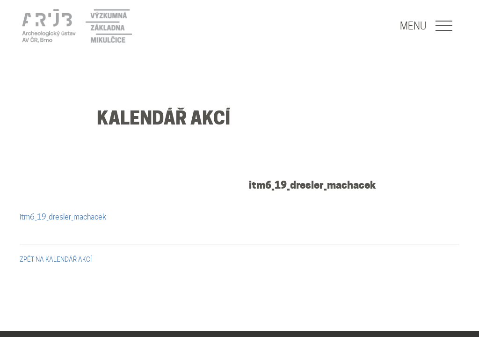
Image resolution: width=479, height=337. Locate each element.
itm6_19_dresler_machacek (312, 185)
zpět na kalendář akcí (56, 259)
